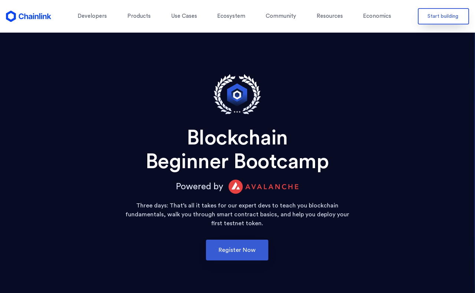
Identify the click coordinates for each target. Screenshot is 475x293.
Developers (92, 16)
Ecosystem (231, 16)
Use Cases (184, 16)
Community (281, 16)
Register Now (237, 250)
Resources (330, 16)
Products (139, 16)
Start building (443, 16)
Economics (377, 16)
